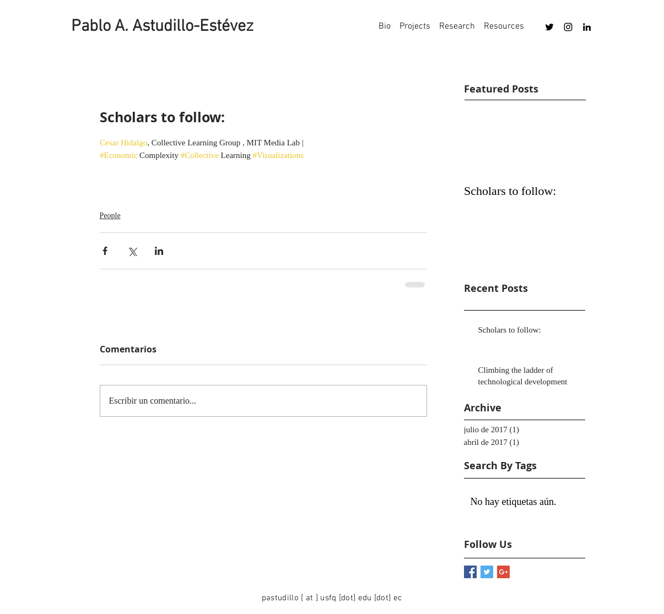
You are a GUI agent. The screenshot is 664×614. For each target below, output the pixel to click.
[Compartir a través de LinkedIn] (159, 251)
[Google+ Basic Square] (503, 572)
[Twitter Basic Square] (487, 572)
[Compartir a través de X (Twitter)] (132, 251)
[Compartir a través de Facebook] (105, 251)
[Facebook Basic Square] (470, 572)
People (110, 215)
